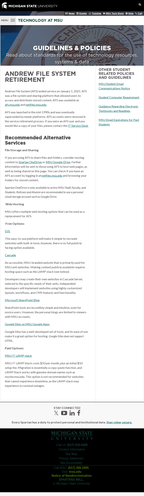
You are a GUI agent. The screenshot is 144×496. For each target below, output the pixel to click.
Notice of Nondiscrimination (72, 475)
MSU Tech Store (115, 13)
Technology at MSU (40, 21)
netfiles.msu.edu (36, 104)
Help (131, 13)
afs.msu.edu (12, 104)
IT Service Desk (78, 125)
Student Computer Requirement (119, 97)
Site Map (71, 453)
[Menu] (8, 20)
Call (140, 13)
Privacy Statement (71, 458)
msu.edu (75, 471)
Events (83, 13)
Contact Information (72, 449)
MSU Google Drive (58, 162)
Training (96, 13)
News (72, 13)
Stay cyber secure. (119, 422)
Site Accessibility (71, 462)
